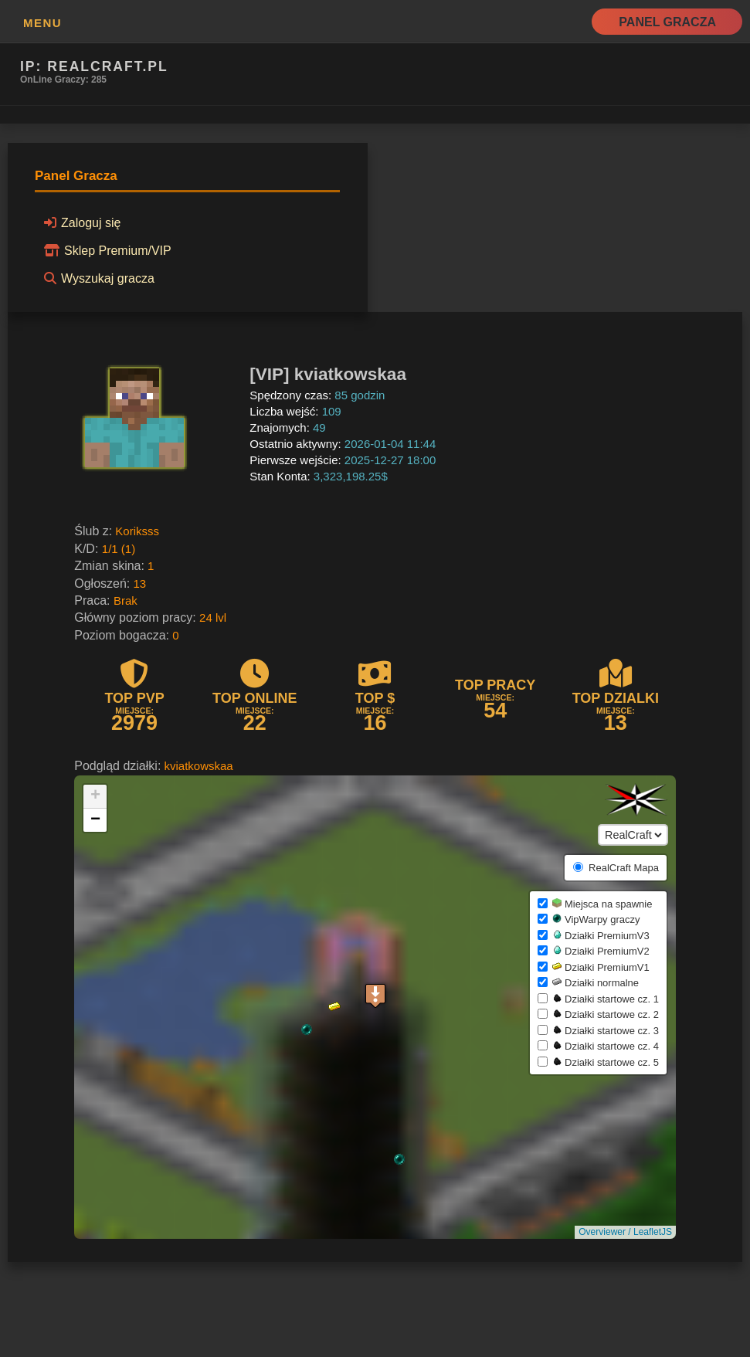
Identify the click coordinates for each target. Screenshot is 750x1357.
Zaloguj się (79, 222)
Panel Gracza (667, 22)
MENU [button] (42, 22)
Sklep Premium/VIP (105, 250)
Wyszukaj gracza (96, 278)
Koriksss (137, 531)
